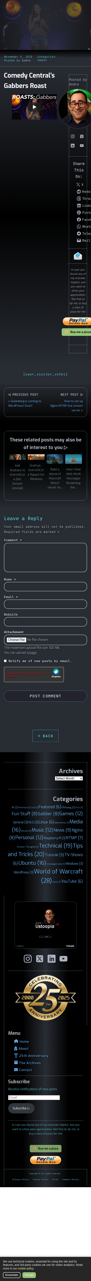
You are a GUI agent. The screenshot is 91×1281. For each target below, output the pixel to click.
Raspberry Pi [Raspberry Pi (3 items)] (55, 838)
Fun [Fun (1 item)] (79, 807)
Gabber (42, 60)
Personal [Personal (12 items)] (29, 837)
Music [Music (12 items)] (42, 830)
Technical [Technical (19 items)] (55, 845)
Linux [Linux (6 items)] (46, 822)
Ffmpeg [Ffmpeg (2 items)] (68, 807)
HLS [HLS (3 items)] (33, 822)
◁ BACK (45, 736)
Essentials (11, 1274)
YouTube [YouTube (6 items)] (72, 881)
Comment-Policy (70, 1179)
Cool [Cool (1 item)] (34, 807)
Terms (55, 1179)
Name (10, 579)
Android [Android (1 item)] (24, 807)
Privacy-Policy (20, 1179)
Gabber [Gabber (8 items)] (48, 814)
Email (11, 597)
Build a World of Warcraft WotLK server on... (55, 478)
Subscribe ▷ (21, 1108)
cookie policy (26, 1268)
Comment (13, 540)
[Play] (34, 107)
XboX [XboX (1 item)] (56, 881)
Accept (29, 1274)
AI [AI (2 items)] (15, 807)
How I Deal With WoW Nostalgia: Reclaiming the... (73, 478)
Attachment (14, 632)
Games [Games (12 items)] (71, 813)
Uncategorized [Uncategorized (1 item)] (55, 864)
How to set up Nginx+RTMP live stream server (66, 405)
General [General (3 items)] (20, 822)
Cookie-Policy (40, 1179)
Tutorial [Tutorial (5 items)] (54, 855)
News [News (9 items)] (62, 830)
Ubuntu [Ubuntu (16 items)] (32, 863)
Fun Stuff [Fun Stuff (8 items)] (24, 814)
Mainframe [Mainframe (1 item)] (62, 822)
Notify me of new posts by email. (40, 661)
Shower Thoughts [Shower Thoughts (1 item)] (27, 846)
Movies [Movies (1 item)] (26, 830)
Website (11, 614)
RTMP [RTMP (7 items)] (74, 838)
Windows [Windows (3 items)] (74, 864)
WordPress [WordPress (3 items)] (24, 872)
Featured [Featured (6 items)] (50, 806)
